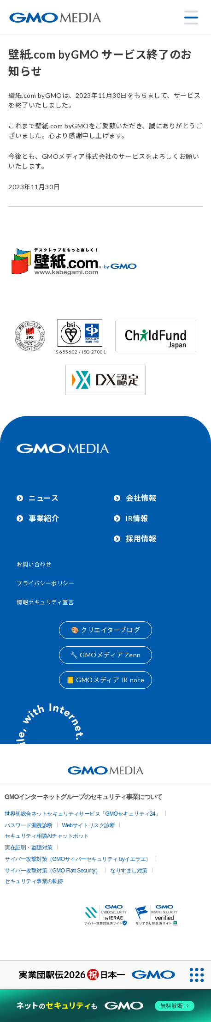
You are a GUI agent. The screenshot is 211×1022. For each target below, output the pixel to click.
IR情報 (137, 518)
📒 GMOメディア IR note (105, 680)
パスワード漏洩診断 (29, 825)
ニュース (44, 497)
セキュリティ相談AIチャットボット (47, 836)
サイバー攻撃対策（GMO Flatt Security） (52, 870)
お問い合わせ (34, 564)
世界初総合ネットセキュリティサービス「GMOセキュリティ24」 (83, 814)
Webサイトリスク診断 (88, 825)
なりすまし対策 (128, 870)
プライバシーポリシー (46, 583)
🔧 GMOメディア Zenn (105, 655)
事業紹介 (44, 518)
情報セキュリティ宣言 (45, 602)
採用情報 (141, 538)
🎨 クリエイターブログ (105, 630)
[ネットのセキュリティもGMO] (105, 1005)
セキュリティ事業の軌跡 (34, 881)
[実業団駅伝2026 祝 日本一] (91, 975)
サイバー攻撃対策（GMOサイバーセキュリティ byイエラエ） (78, 859)
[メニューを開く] (191, 17)
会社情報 (141, 497)
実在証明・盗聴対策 (29, 847)
